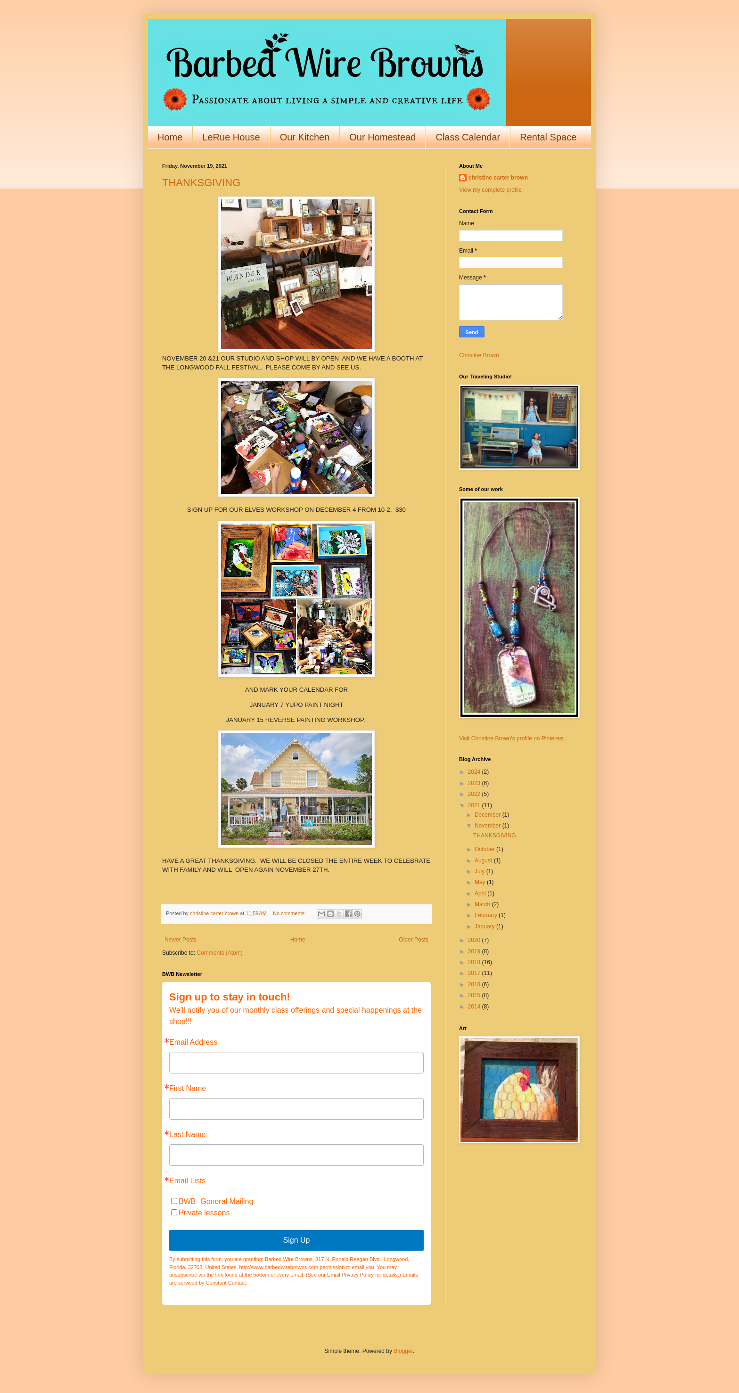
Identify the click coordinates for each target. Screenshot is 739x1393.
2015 (475, 995)
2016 (475, 984)
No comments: (290, 913)
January (485, 926)
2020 (475, 940)
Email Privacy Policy (350, 1275)
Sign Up (296, 1240)
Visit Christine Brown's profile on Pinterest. (512, 738)
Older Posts (413, 939)
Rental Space (548, 137)
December (488, 814)
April (481, 893)
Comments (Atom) (219, 953)
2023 (475, 783)
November (488, 825)
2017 (475, 973)
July (480, 871)
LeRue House (231, 137)
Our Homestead (382, 137)
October (485, 849)
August (484, 860)
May (481, 882)
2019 (475, 951)
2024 (475, 772)
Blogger (403, 1351)
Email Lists (187, 1181)
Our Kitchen (305, 137)
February (487, 915)
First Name (187, 1088)
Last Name (187, 1135)
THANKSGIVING (201, 182)
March (483, 904)
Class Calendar (467, 137)
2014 (475, 1006)
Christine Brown (479, 355)
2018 (475, 962)
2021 (475, 805)
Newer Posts (180, 939)
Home (169, 137)
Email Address (193, 1042)
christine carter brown (498, 177)
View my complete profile (490, 190)
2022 (475, 794)
